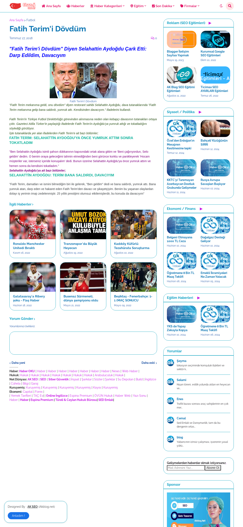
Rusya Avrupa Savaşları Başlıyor (213, 181)
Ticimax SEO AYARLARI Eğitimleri (214, 89)
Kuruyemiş (33, 387)
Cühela (16, 383)
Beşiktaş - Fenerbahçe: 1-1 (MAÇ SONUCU (133, 298)
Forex (39, 391)
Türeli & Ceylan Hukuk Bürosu (76, 400)
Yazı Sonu (139, 395)
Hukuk (24, 375)
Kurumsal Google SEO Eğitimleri (213, 53)
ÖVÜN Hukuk (103, 395)
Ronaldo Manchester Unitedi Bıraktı (28, 246)
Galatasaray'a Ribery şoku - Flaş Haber (29, 298)
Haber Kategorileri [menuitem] (106, 6)
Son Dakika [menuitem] (162, 6)
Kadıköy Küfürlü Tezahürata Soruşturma (131, 246)
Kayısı (97, 387)
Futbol (30, 20)
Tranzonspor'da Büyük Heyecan (80, 246)
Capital (28, 391)
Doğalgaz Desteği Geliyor (213, 239)
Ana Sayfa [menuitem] (51, 6)
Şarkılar (87, 379)
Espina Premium (81, 395)
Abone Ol (213, 467)
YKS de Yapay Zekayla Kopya (177, 328)
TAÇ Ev (38, 395)
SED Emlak (105, 400)
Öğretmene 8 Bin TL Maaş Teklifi (180, 274)
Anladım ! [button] (18, 515)
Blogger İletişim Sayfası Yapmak (178, 53)
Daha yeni (18, 362)
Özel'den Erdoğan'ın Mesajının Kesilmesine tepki (180, 144)
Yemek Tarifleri (21, 395)
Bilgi (26, 383)
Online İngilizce (57, 395)
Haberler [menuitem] (75, 6)
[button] (221, 6)
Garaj (34, 383)
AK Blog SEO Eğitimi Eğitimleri (181, 89)
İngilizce (150, 379)
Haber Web (123, 395)
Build (139, 379)
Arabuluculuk (104, 375)
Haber (41, 371)
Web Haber (130, 371)
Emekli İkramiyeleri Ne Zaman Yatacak (214, 274)
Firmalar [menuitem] (188, 6)
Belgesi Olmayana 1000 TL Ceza (179, 239)
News (116, 371)
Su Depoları (126, 379)
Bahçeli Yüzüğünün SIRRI (214, 142)
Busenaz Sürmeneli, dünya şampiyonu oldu (81, 298)
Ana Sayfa (16, 20)
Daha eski (148, 362)
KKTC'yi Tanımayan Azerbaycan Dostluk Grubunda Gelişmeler (181, 183)
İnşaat (75, 379)
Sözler (98, 379)
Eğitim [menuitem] (137, 6)
